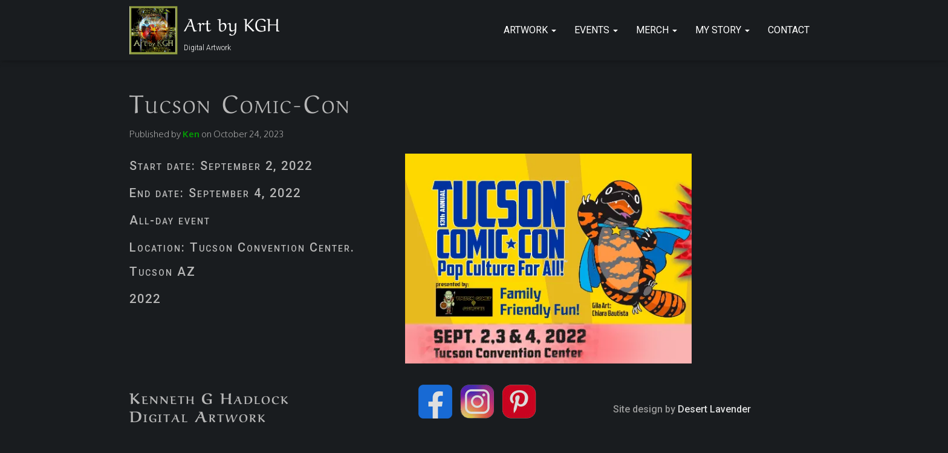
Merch (656, 30)
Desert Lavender (714, 409)
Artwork (530, 30)
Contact (789, 30)
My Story (722, 30)
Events (596, 30)
